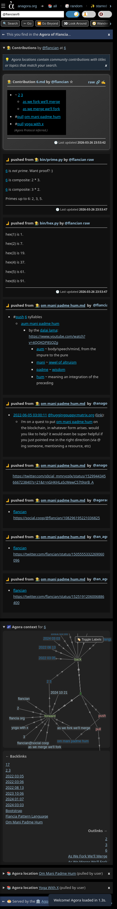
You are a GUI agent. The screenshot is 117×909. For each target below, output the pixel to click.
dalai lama (48, 330)
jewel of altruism (62, 362)
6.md (40, 81)
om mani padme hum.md (63, 305)
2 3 (8, 769)
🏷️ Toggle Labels (89, 639)
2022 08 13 (15, 787)
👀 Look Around (75, 23)
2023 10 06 (15, 793)
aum (40, 348)
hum (40, 376)
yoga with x (34, 123)
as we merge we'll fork (87, 861)
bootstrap (14, 810)
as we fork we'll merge (87, 856)
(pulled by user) (58, 874)
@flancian (50, 47)
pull (20, 116)
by (56, 305)
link (99, 414)
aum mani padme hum (40, 323)
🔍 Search (10, 23)
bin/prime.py (51, 159)
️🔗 (98, 81)
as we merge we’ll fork (41, 108)
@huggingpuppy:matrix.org (71, 414)
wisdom (58, 369)
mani (40, 362)
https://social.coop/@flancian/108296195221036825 (56, 517)
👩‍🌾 (9, 81)
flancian (19, 511)
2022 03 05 (15, 775)
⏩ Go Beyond (47, 23)
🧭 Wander (100, 23)
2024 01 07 (15, 798)
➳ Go (27, 23)
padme (42, 369)
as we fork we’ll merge (41, 101)
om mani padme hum (43, 116)
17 (8, 764)
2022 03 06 (15, 781)
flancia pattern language (27, 816)
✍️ (103, 81)
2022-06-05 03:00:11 (30, 414)
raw (91, 81)
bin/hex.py (49, 223)
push (20, 316)
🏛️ (38, 901)
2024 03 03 (15, 804)
